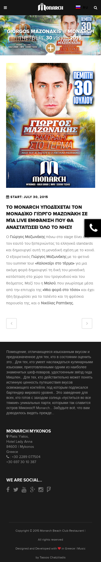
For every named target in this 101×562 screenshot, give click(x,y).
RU (82, 8)
